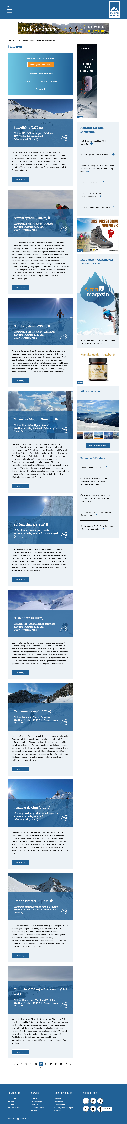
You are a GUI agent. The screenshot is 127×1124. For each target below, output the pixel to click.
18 (66, 1064)
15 (51, 1064)
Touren (11, 1101)
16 (56, 1064)
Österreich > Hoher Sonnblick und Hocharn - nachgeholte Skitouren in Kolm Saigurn (95, 498)
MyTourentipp (14, 1107)
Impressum (58, 1101)
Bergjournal (36, 1104)
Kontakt (57, 1098)
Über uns (12, 1098)
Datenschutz (59, 1104)
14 (46, 1064)
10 (26, 1064)
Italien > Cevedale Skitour (91, 467)
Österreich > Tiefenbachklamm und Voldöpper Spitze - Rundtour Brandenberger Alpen (95, 481)
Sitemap (57, 1110)
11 (31, 1064)
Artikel (34, 1110)
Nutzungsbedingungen (63, 1107)
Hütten (11, 1104)
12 (36, 1064)
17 (61, 1064)
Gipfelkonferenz (38, 1107)
